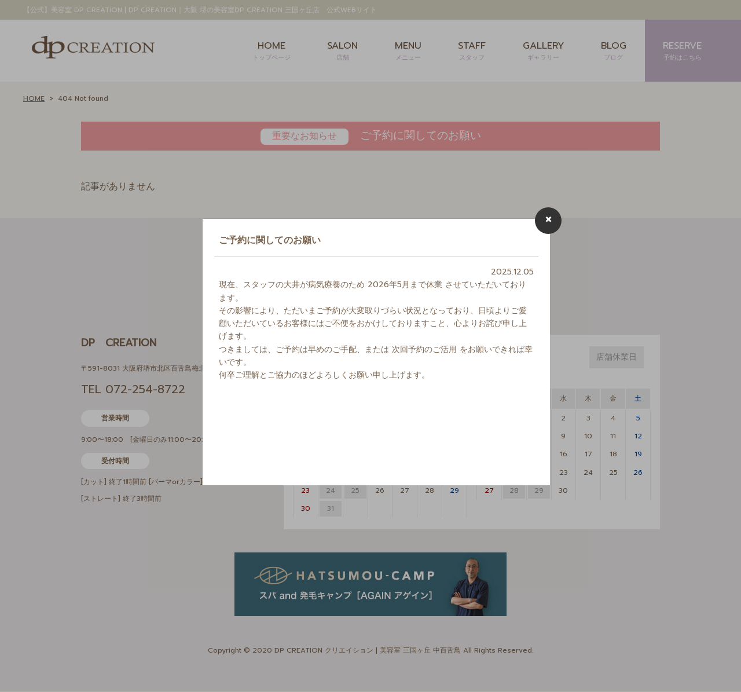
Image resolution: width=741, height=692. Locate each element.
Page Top (717, 668)
